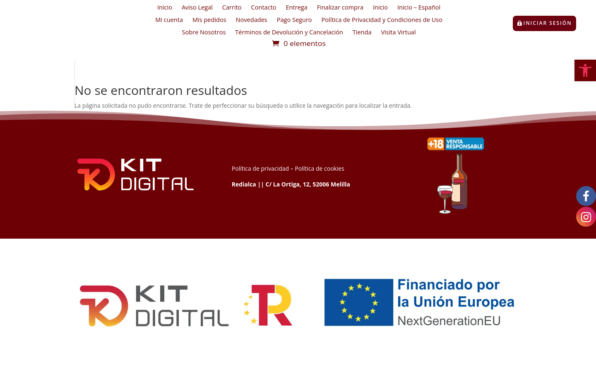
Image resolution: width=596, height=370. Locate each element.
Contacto (263, 8)
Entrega (296, 8)
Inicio (164, 8)
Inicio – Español (418, 8)
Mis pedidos (209, 20)
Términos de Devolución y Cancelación (289, 32)
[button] (585, 70)
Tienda (362, 32)
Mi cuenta (169, 20)
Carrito (232, 8)
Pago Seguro (294, 20)
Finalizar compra (340, 8)
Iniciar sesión (548, 23)
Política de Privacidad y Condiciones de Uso (382, 20)
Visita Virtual (398, 32)
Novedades (251, 20)
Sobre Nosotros (204, 32)
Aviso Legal (197, 8)
